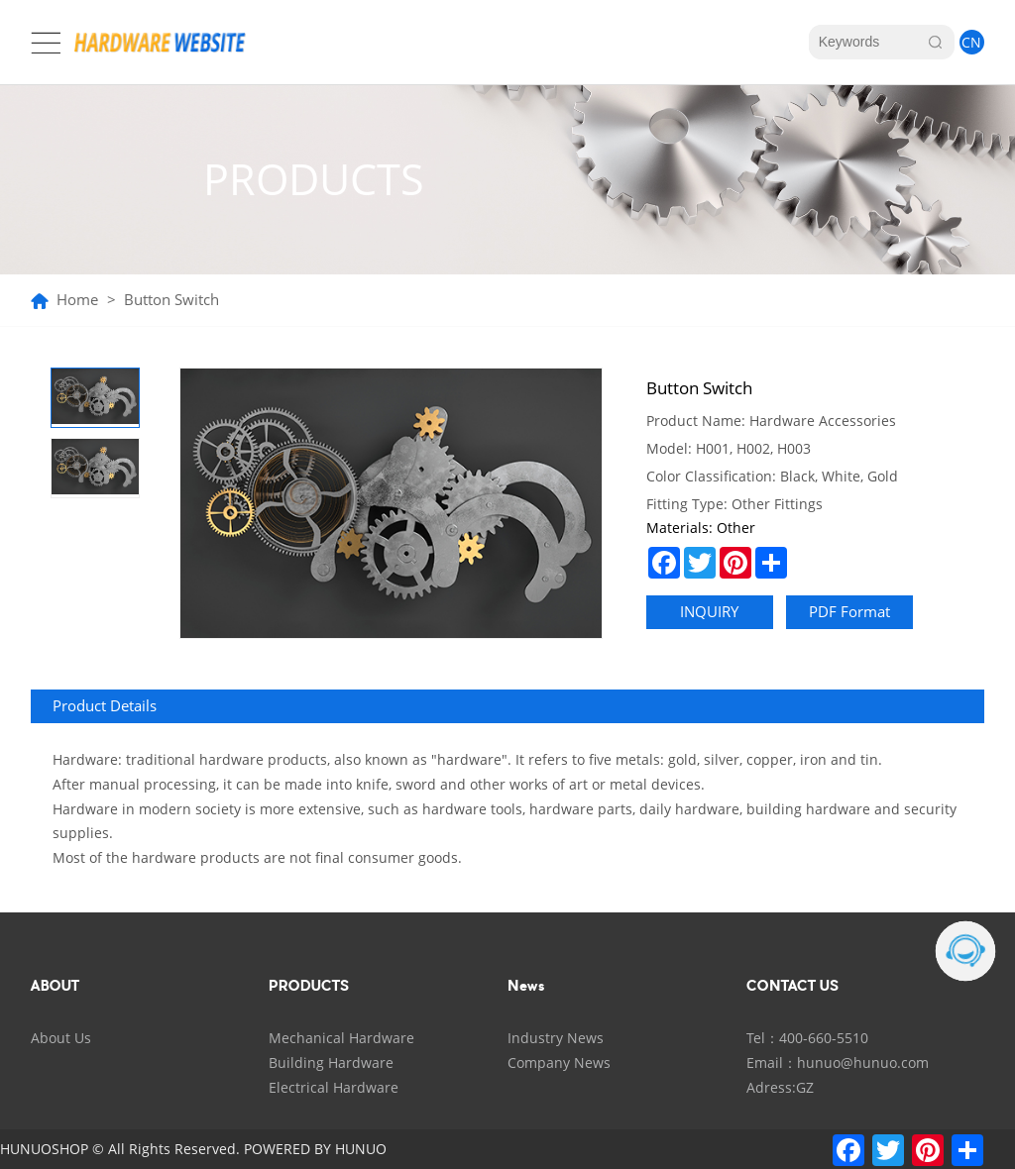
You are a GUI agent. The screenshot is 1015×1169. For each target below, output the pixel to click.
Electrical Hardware (333, 1087)
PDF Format (849, 611)
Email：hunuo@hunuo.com (837, 1062)
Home (77, 300)
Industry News (556, 1037)
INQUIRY (709, 611)
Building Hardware (331, 1062)
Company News (559, 1062)
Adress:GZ (780, 1087)
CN (971, 42)
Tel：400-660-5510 (807, 1037)
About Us (61, 1037)
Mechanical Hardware (341, 1037)
